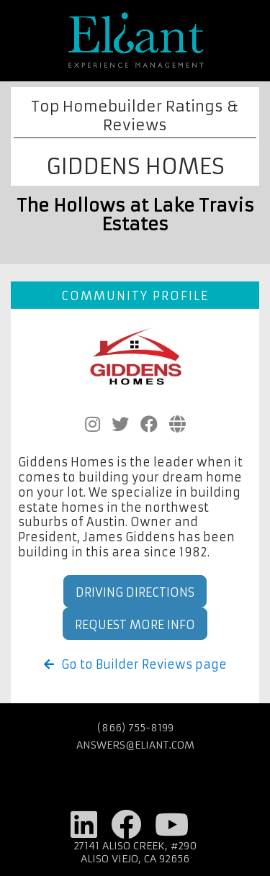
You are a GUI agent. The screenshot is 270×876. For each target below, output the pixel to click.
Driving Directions (135, 592)
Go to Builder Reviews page (135, 664)
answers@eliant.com (135, 745)
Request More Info (135, 625)
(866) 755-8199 (135, 727)
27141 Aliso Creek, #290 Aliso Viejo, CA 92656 (135, 852)
